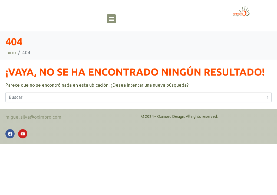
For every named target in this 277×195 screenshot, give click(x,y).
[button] (111, 18)
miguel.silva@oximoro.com (33, 116)
